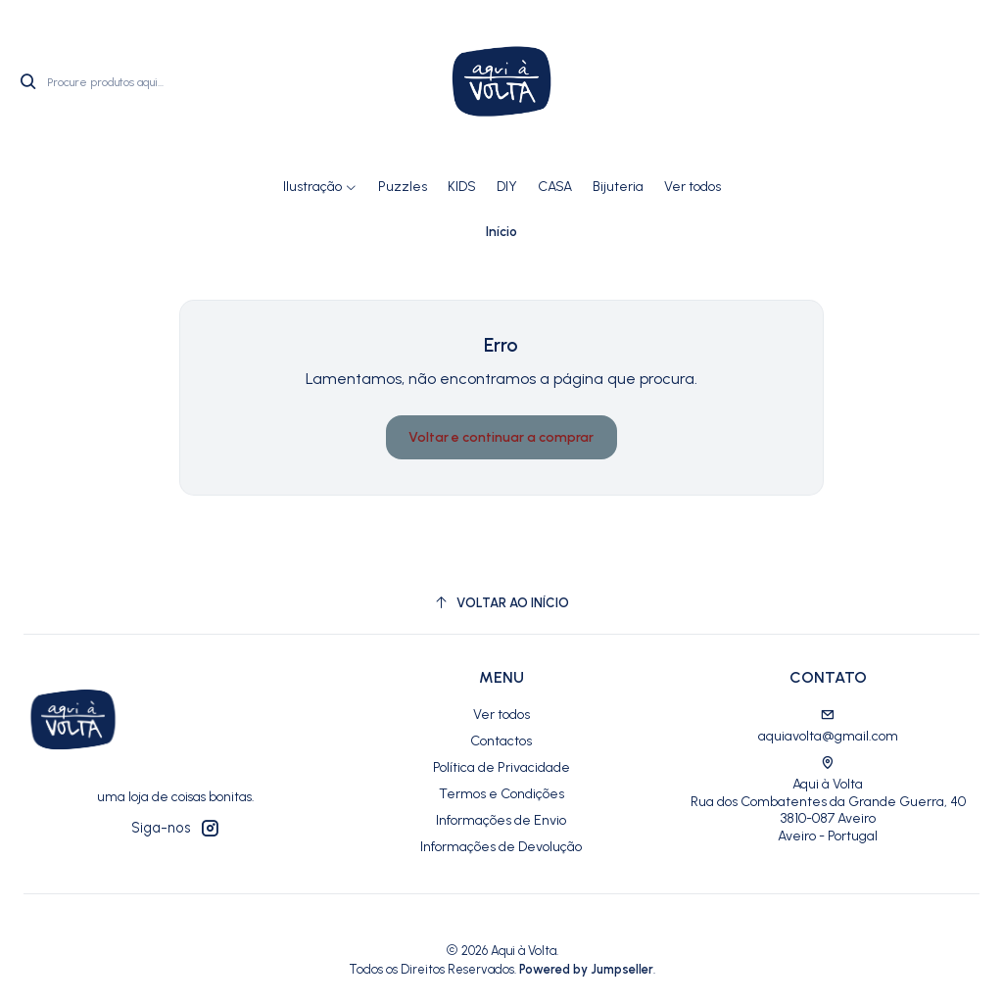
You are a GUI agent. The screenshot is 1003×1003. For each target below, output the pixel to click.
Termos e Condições (501, 794)
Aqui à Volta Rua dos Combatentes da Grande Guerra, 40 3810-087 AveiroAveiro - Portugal (828, 800)
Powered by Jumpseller (586, 969)
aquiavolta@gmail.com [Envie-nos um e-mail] (828, 726)
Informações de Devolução (501, 846)
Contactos (501, 741)
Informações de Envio (501, 820)
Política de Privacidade (501, 767)
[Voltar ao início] (501, 603)
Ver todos (501, 714)
